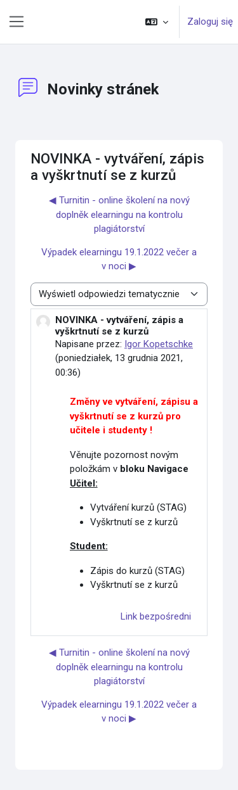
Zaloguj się (210, 21)
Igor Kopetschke (158, 344)
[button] (156, 22)
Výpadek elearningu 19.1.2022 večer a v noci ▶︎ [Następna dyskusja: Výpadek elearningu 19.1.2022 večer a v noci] (119, 259)
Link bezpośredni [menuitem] (156, 616)
